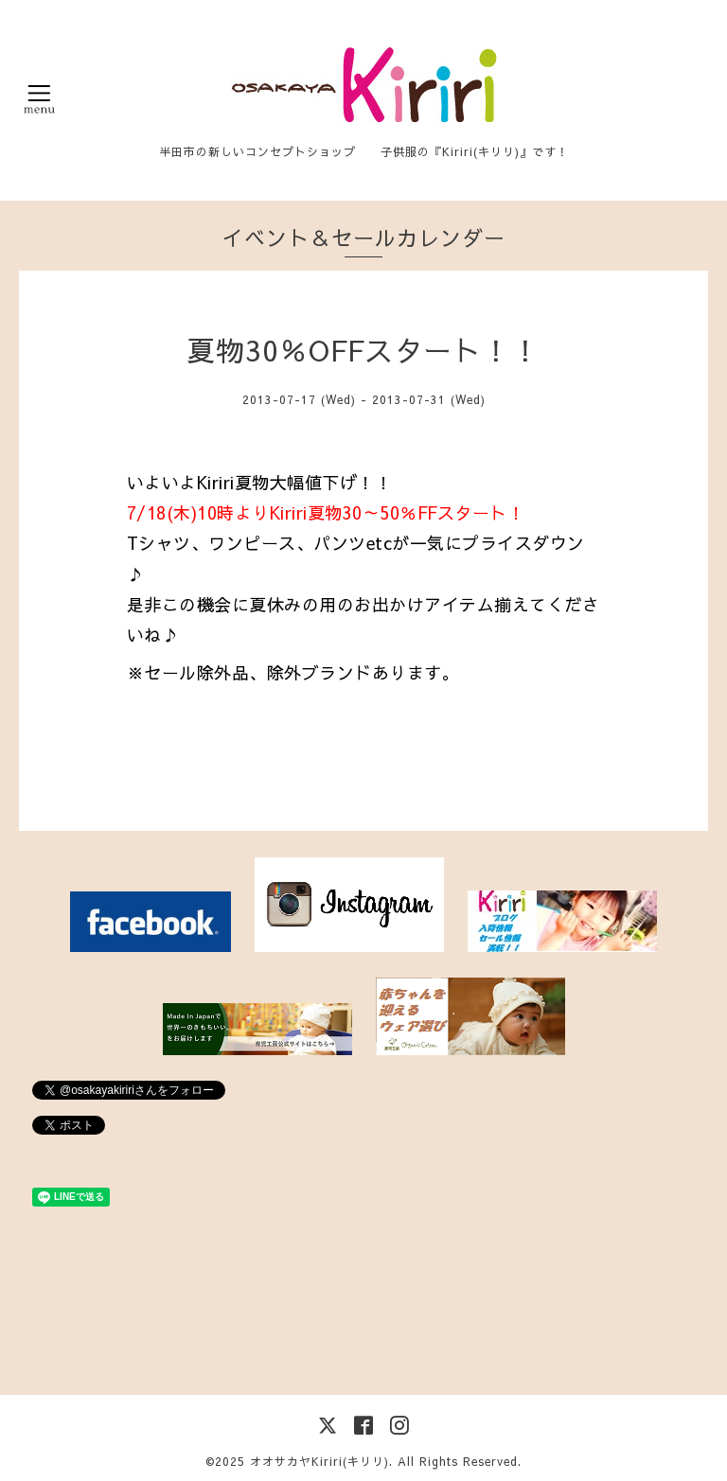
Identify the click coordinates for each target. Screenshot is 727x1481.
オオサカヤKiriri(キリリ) (319, 1461)
